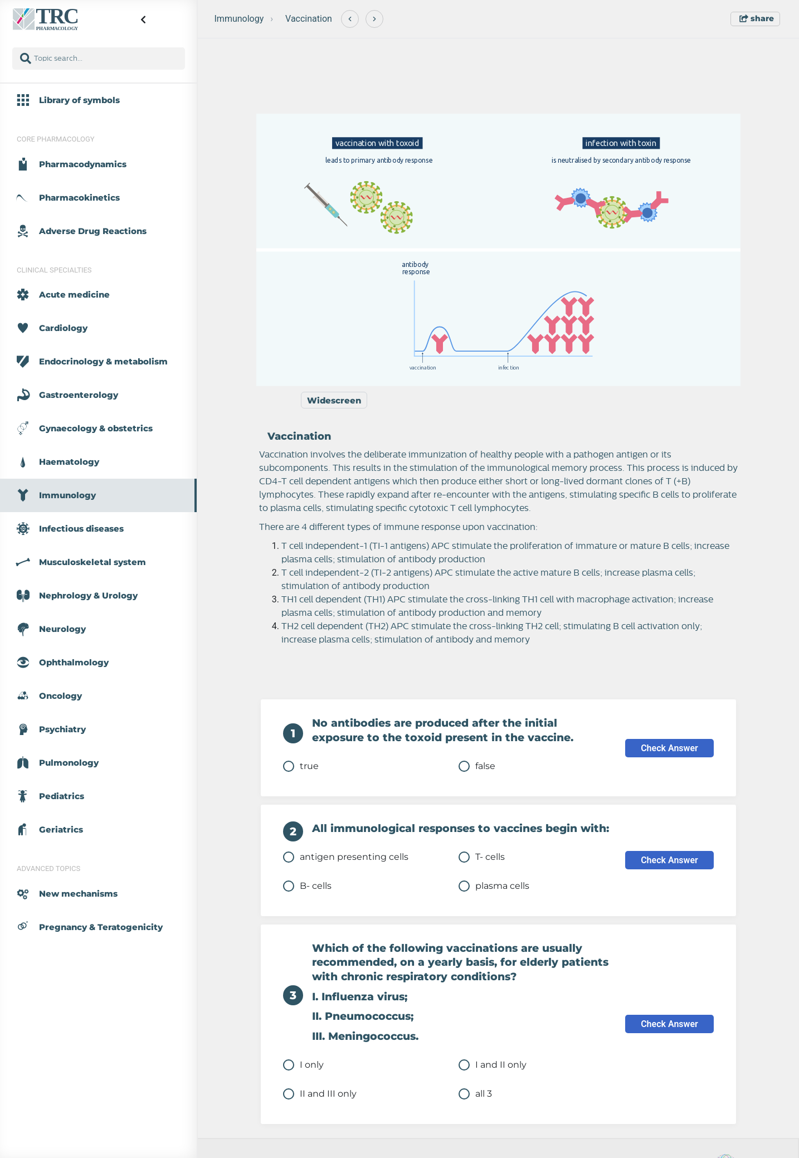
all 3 (475, 1093)
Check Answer (669, 748)
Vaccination (308, 18)
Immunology (239, 18)
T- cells (482, 857)
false (477, 766)
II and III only (320, 1093)
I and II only (493, 1065)
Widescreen (334, 400)
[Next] (374, 19)
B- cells (307, 886)
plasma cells (494, 886)
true (301, 766)
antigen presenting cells (345, 857)
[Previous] (350, 19)
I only (303, 1065)
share (756, 18)
